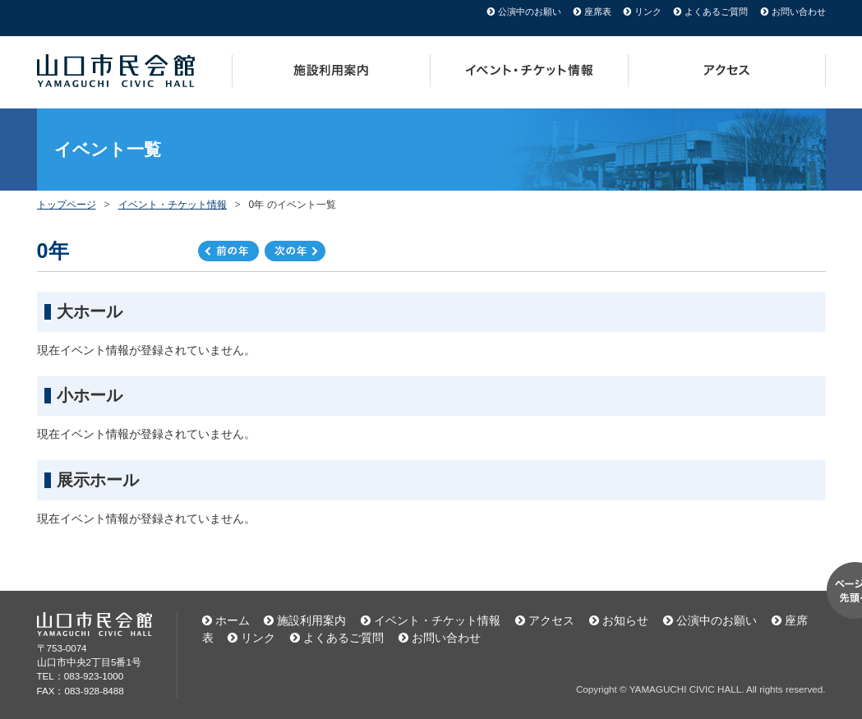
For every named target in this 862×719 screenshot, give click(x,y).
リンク (647, 11)
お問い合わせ (799, 11)
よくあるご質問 (716, 11)
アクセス (727, 70)
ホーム (232, 620)
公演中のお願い (529, 11)
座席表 (597, 11)
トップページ (66, 204)
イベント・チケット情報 (530, 70)
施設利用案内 (331, 70)
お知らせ (625, 620)
